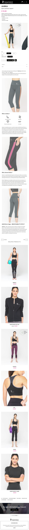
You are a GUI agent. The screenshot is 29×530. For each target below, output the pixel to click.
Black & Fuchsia (4, 56)
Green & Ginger (10, 56)
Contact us (14, 509)
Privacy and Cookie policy (14, 524)
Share (2, 66)
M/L (8, 53)
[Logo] (7, 2)
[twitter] (15, 515)
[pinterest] (16, 515)
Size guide (3, 64)
